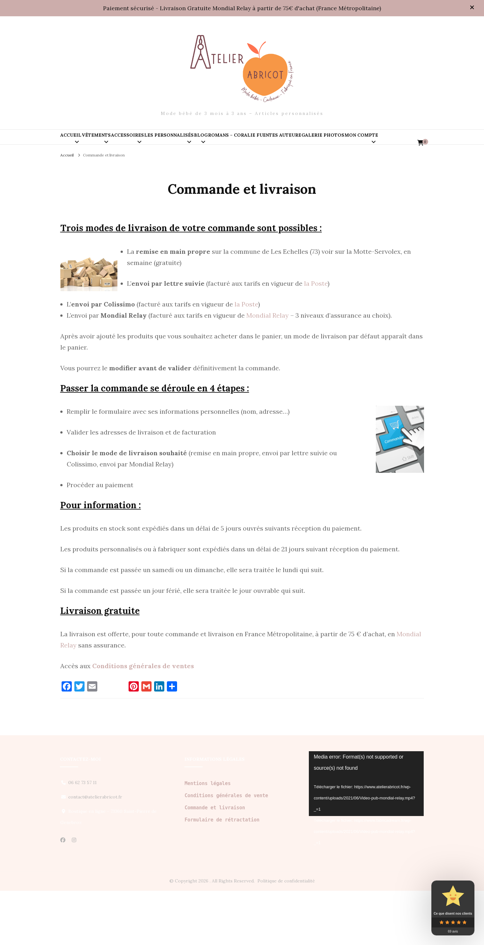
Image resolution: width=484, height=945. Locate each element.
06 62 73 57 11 (82, 837)
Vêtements (124, 143)
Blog (287, 143)
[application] (366, 837)
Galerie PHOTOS (91, 170)
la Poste (316, 338)
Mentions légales (207, 838)
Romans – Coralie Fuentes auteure (359, 143)
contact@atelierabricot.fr (95, 851)
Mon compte (149, 170)
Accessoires (175, 143)
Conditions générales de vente (226, 850)
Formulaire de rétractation (221, 874)
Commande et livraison (214, 862)
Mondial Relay (267, 370)
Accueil (80, 143)
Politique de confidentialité (286, 935)
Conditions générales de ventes (143, 720)
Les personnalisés (236, 143)
